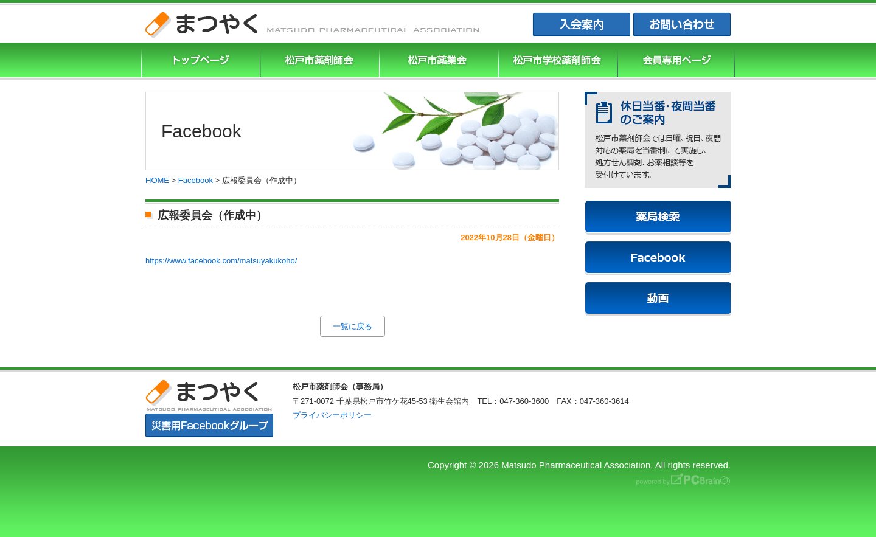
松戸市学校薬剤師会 (556, 61)
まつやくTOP (199, 61)
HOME (157, 180)
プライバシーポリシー (332, 415)
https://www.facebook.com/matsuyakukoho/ (221, 260)
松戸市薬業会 (437, 61)
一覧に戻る (352, 326)
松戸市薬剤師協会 (318, 61)
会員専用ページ (676, 61)
